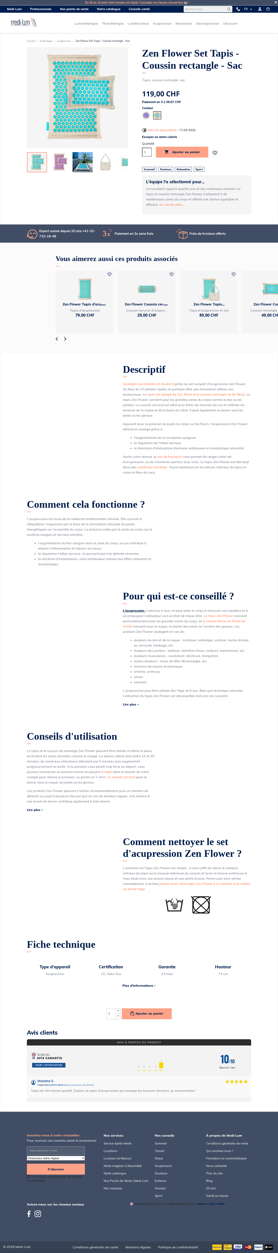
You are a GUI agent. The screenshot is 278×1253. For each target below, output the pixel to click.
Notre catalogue (115, 1173)
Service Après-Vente (117, 1143)
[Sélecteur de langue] (248, 9)
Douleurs (161, 1173)
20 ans (211, 1188)
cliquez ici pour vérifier (211, 1203)
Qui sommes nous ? (219, 1151)
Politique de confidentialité (178, 1247)
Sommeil (161, 1143)
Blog (209, 1181)
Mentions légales (138, 1247)
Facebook (30, 1214)
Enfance (160, 1181)
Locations (110, 1151)
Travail (159, 1151)
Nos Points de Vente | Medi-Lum (126, 1181)
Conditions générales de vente (227, 1143)
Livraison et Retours (117, 1158)
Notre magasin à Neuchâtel (123, 1166)
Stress (159, 1158)
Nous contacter (216, 1166)
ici (185, 2)
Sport (158, 1196)
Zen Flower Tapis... (209, 304)
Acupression (163, 1166)
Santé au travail (217, 1196)
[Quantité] (147, 152)
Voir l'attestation (48, 1065)
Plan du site (214, 1173)
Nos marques (113, 1188)
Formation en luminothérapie (226, 1158)
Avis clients (42, 1032)
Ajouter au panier (182, 152)
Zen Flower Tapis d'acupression (89, 304)
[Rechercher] (208, 9)
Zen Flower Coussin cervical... (149, 304)
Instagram (38, 1214)
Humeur (160, 1188)
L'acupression (134, 611)
